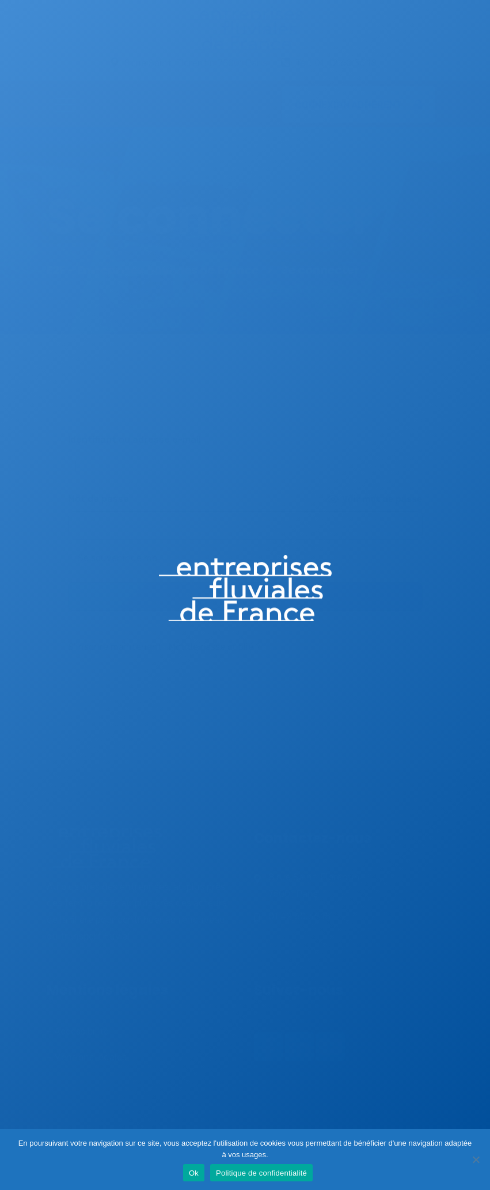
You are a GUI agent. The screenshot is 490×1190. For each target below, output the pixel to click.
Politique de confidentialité (261, 1173)
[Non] (475, 1159)
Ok (194, 1173)
